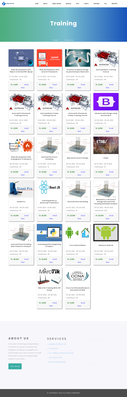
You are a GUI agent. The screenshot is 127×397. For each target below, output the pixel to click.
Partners (96, 3)
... (122, 3)
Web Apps (114, 3)
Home (36, 3)
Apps (77, 3)
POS (105, 3)
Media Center (56, 3)
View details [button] (15, 368)
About (45, 3)
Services (68, 3)
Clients (86, 3)
